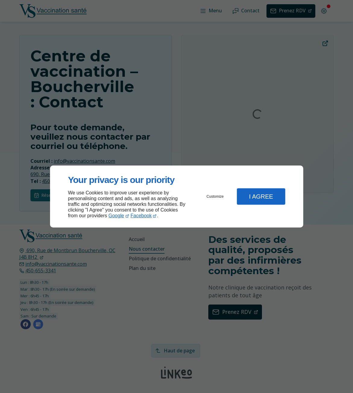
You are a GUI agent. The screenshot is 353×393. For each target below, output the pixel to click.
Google (116, 215)
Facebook (141, 215)
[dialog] (176, 197)
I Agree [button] (261, 196)
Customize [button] (215, 196)
